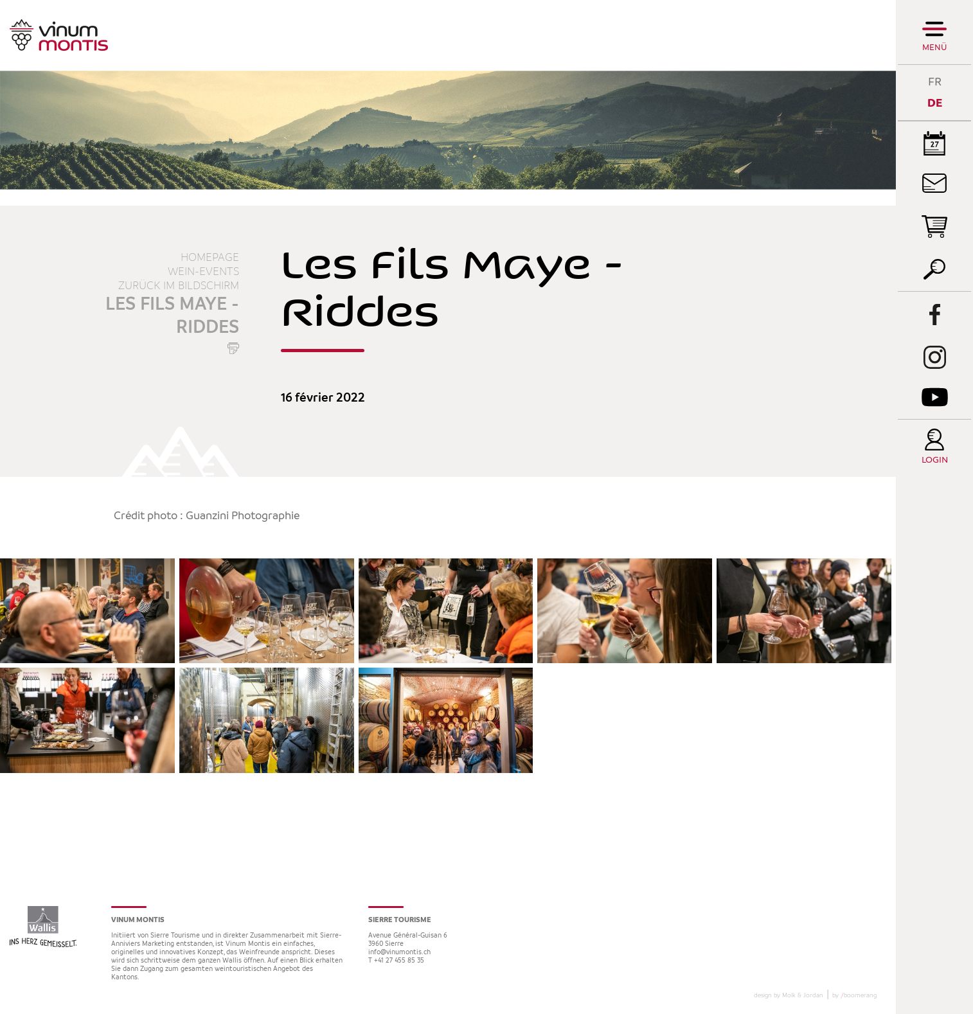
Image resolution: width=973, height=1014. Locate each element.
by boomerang (854, 995)
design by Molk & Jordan (788, 995)
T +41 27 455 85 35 (396, 961)
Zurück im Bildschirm (178, 286)
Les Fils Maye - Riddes (172, 316)
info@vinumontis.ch (399, 952)
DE (934, 103)
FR (935, 82)
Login (935, 460)
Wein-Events (203, 272)
